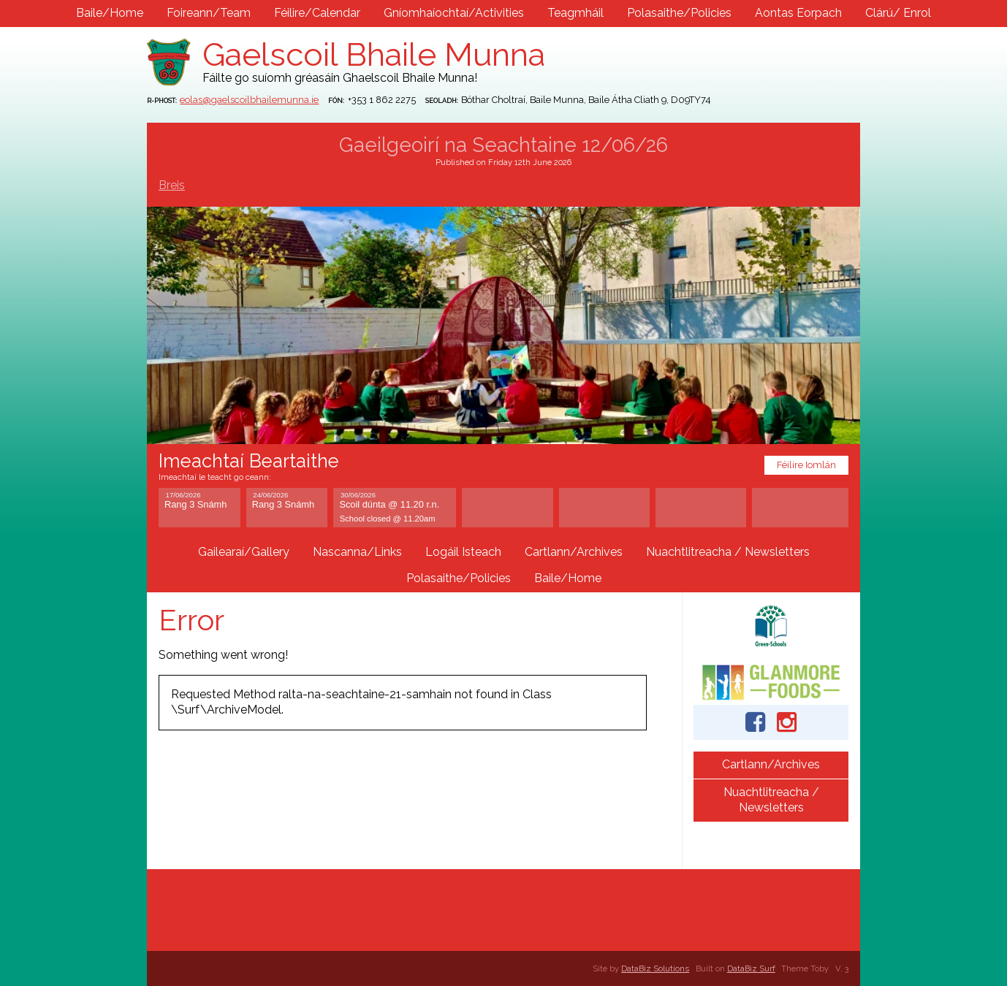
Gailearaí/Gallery (243, 552)
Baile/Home (109, 13)
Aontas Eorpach (798, 13)
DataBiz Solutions (655, 968)
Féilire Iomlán (806, 464)
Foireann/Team (209, 13)
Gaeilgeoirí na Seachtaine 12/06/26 (503, 144)
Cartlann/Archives (574, 552)
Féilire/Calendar (317, 13)
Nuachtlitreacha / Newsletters (728, 552)
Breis (172, 185)
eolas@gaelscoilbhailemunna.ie (249, 99)
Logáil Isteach (463, 552)
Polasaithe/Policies (679, 13)
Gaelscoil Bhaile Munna (373, 54)
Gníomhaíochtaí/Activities (454, 13)
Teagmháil (575, 13)
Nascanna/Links (357, 552)
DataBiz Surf (751, 968)
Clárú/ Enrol (898, 13)
